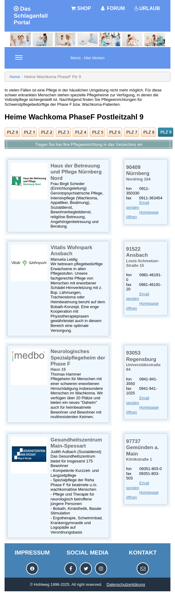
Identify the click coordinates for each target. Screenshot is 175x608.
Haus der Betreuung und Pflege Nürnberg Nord (76, 172)
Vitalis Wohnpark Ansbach (71, 250)
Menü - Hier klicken (59, 61)
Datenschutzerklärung (126, 584)
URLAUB (147, 8)
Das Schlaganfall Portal (31, 15)
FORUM (112, 8)
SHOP (80, 8)
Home (14, 76)
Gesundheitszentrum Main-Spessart (76, 443)
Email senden (137, 205)
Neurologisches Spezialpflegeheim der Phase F (78, 358)
